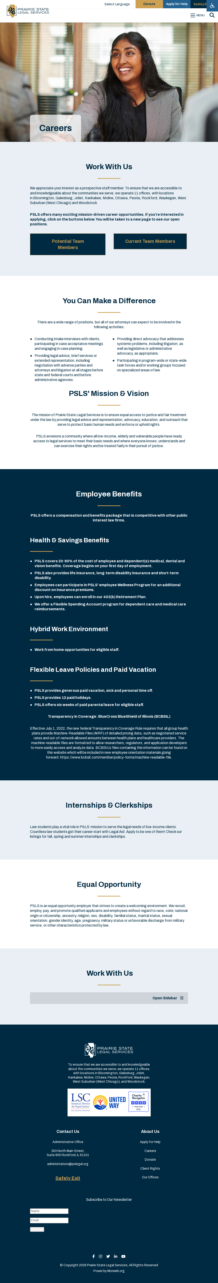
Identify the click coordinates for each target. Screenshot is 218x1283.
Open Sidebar (168, 998)
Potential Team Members (68, 244)
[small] (94, 1256)
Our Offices (150, 1177)
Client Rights (150, 1168)
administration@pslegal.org (67, 1164)
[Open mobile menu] (198, 15)
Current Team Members (150, 241)
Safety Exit (67, 1178)
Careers (150, 1151)
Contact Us (68, 1131)
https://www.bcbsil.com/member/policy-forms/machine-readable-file (115, 757)
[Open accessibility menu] (212, 5)
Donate (150, 1159)
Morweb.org (116, 1271)
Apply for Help (150, 1142)
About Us (150, 1131)
